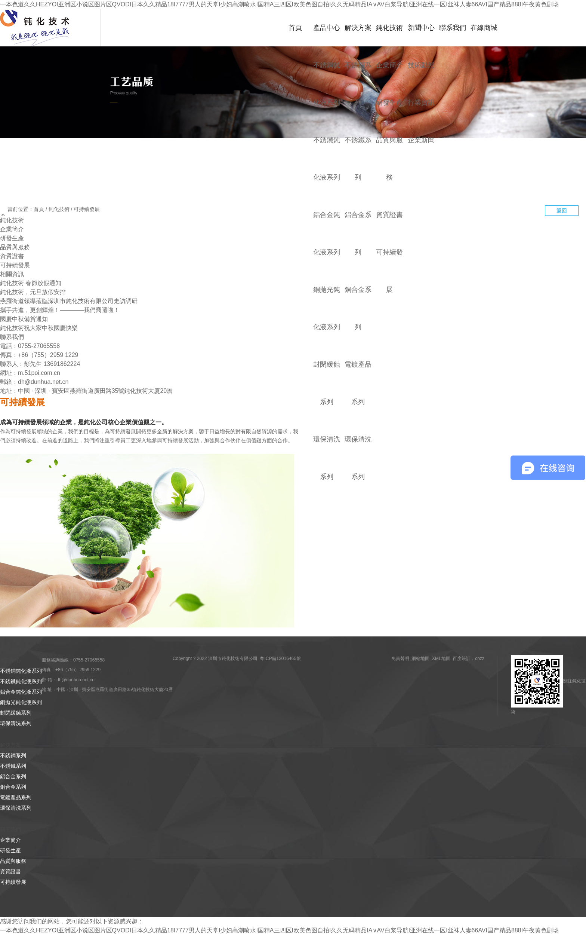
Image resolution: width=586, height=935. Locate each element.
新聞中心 (421, 27)
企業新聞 (421, 140)
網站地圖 (420, 658)
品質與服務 (15, 247)
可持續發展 (87, 209)
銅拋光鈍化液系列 (21, 702)
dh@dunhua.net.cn (43, 382)
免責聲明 (400, 658)
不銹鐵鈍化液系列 (21, 681)
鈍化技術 (389, 27)
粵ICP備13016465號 (280, 658)
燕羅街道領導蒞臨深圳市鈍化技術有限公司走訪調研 (69, 301)
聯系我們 (452, 27)
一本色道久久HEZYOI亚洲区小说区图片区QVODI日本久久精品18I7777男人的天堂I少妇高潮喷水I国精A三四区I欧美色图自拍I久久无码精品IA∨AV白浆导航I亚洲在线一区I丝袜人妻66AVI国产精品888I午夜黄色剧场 (279, 4)
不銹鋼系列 (13, 755)
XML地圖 (441, 658)
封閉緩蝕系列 (15, 713)
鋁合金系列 (13, 776)
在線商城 (484, 27)
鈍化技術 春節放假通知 (30, 283)
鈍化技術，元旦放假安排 (33, 292)
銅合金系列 (13, 787)
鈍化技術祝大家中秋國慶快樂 (39, 328)
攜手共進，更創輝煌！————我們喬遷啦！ (60, 310)
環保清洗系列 (15, 723)
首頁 (295, 27)
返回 (561, 211)
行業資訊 (421, 102)
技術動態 (421, 65)
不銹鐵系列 (13, 766)
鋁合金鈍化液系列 (21, 692)
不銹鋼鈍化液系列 (21, 671)
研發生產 (389, 102)
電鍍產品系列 (15, 797)
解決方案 (358, 27)
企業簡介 (389, 65)
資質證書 (389, 215)
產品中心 (326, 27)
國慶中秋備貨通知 (24, 319)
